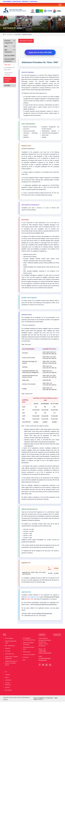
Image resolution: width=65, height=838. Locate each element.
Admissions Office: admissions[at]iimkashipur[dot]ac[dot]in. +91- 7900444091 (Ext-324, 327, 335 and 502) (36, 614)
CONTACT (42, 634)
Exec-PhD (17, 34)
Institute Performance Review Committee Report (11, 663)
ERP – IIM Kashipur (10, 645)
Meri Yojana (8, 690)
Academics (10, 34)
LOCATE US (57, 634)
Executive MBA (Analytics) (9, 60)
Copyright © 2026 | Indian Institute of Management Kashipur (16, 698)
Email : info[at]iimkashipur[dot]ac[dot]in (45, 658)
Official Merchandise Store (28, 648)
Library (7, 677)
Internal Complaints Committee (28, 643)
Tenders (7, 687)
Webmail (7, 648)
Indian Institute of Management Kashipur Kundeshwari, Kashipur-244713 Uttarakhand (45, 642)
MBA (9, 46)
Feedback (26, 657)
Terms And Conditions (29, 654)
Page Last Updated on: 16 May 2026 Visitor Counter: (46, 698)
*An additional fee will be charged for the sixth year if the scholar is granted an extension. (40, 552)
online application (31, 597)
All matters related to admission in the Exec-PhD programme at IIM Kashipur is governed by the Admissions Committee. (40, 498)
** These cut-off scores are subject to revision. (35, 426)
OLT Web (7, 651)
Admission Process (12, 28)
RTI (6, 672)
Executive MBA (9, 55)
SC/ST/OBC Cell (9, 654)
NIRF (24, 660)
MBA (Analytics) (9, 51)
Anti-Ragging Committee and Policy (29, 639)
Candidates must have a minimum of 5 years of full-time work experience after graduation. (40, 209)
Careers (7, 674)
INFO (4, 634)
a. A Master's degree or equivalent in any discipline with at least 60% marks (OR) (40, 173)
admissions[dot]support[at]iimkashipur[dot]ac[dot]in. (40, 603)
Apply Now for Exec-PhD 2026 (40, 52)
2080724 (40, 699)
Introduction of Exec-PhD (9, 69)
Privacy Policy (26, 652)
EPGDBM (7, 85)
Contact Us (8, 680)
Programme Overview (8, 74)
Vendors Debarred (8, 683)
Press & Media (9, 638)
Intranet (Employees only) (10, 642)
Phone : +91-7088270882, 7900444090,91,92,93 (45, 651)
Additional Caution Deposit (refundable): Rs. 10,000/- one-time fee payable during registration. (40, 540)
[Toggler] (60, 4)
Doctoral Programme (9, 42)
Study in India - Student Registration (11, 657)
